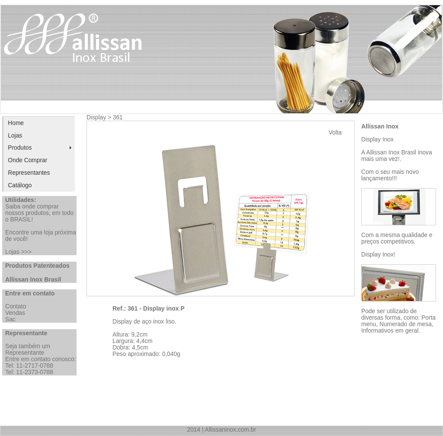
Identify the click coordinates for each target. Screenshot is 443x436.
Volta (335, 132)
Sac (10, 319)
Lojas (15, 135)
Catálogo (20, 185)
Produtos (20, 147)
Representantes (29, 173)
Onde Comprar (27, 160)
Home (16, 123)
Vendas (15, 313)
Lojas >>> (18, 252)
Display (96, 117)
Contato (15, 306)
